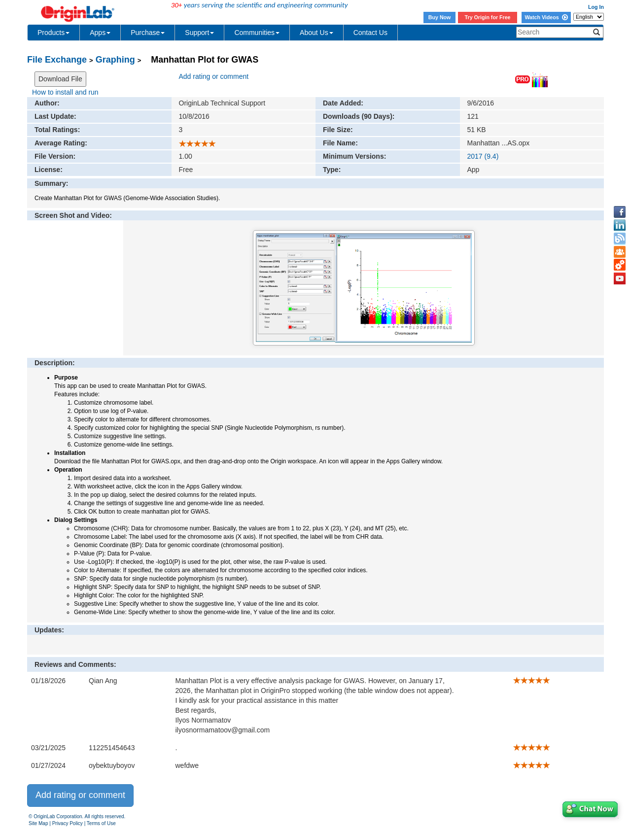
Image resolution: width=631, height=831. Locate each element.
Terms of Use (101, 823)
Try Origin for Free (488, 17)
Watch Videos (546, 17)
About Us (316, 32)
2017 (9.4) (483, 156)
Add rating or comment (214, 76)
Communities (257, 32)
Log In (596, 7)
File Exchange (57, 60)
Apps (100, 32)
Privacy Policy (67, 823)
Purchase (148, 32)
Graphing (115, 60)
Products (53, 32)
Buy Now (439, 17)
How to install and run (65, 92)
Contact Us (370, 32)
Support (199, 32)
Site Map (38, 823)
